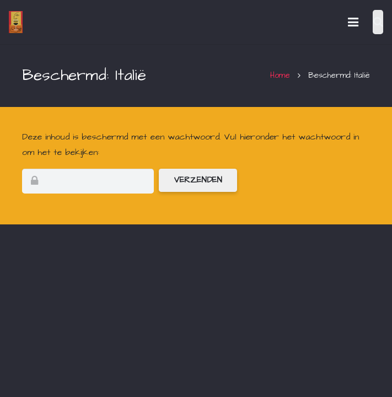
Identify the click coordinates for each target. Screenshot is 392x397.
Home (280, 75)
